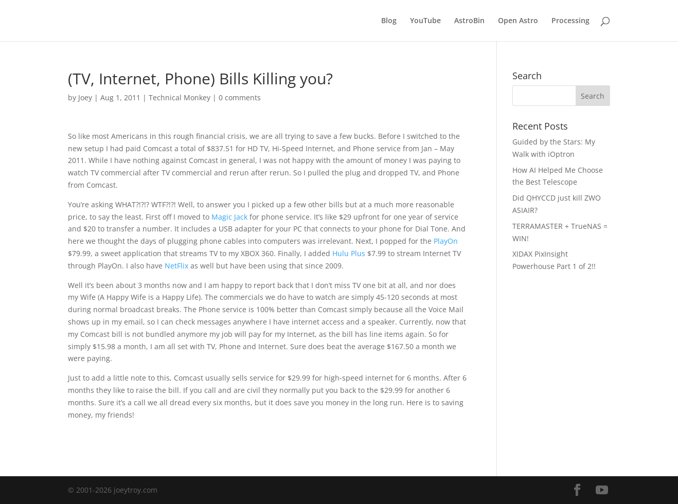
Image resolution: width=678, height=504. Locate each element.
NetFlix (176, 266)
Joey (85, 97)
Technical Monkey (179, 97)
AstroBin (469, 21)
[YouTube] (602, 490)
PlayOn (446, 241)
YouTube (425, 21)
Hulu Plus (348, 253)
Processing (570, 21)
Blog (389, 21)
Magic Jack (229, 217)
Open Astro (518, 21)
